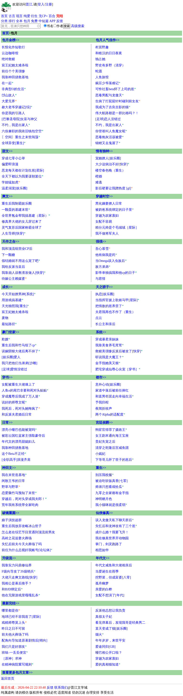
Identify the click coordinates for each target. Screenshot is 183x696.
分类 (4, 21)
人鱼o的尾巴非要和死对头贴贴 (24, 390)
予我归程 (102, 402)
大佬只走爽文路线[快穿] (19, 577)
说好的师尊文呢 (13, 402)
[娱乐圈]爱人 (11, 357)
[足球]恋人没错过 (108, 119)
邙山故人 (8, 95)
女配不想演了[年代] (109, 595)
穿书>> (7, 377)
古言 (12, 16)
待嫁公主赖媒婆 (13, 278)
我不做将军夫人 (107, 233)
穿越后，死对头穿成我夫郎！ (23, 499)
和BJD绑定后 (11, 589)
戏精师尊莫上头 (13, 622)
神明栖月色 (103, 499)
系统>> (101, 332)
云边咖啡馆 (10, 53)
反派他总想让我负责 (110, 610)
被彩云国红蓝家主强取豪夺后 (23, 435)
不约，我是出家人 (15, 125)
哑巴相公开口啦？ (108, 652)
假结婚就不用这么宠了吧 (20, 261)
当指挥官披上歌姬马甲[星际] (116, 300)
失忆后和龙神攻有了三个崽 (115, 526)
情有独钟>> (104, 151)
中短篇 (44, 21)
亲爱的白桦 (103, 589)
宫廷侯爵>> (104, 422)
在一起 (7, 83)
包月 (27, 21)
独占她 (100, 59)
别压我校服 (103, 475)
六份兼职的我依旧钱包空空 (22, 131)
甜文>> (7, 151)
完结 (59, 16)
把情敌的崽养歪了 (108, 306)
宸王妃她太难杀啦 (15, 65)
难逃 (98, 182)
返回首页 (7, 678)
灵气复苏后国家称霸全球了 (22, 227)
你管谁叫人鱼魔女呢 (110, 131)
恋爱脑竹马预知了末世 (18, 493)
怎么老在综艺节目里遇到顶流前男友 (28, 532)
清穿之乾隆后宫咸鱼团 (112, 448)
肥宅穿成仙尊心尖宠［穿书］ (117, 369)
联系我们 (61, 687)
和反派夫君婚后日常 (17, 414)
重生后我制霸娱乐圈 (17, 203)
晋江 (29, 4)
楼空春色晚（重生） (110, 170)
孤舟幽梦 (102, 583)
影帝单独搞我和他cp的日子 (115, 272)
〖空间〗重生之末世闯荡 (20, 137)
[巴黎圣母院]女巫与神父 (19, 119)
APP (52, 21)
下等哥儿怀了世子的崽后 (113, 459)
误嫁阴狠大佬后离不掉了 (20, 351)
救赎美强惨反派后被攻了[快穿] (118, 351)
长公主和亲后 (105, 324)
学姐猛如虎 (10, 182)
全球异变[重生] (13, 143)
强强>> (101, 241)
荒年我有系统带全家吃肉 (20, 505)
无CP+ (43, 16)
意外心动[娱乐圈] (108, 384)
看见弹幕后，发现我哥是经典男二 (120, 622)
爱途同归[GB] (105, 646)
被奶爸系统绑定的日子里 (113, 209)
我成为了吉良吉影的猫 (112, 107)
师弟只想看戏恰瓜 (108, 487)
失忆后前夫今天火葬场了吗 (22, 544)
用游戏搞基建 (12, 300)
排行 (12, 21)
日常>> (7, 422)
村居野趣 (102, 47)
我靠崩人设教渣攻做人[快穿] (23, 272)
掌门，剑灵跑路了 (108, 544)
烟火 (98, 634)
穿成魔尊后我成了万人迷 (20, 396)
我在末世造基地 (13, 475)
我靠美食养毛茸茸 (108, 345)
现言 (19, 16)
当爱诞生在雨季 (107, 571)
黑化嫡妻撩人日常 (108, 203)
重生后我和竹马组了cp (18, 345)
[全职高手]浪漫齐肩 (16, 459)
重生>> (101, 468)
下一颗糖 (8, 255)
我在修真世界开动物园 (112, 538)
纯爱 (27, 16)
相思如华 (102, 550)
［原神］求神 (12, 658)
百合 (52, 16)
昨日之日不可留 (13, 628)
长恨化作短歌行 (13, 47)
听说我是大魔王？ (108, 357)
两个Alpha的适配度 (109, 414)
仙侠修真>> (104, 513)
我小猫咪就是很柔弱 (110, 505)
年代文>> (103, 558)
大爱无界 (8, 101)
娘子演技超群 (12, 520)
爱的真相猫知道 (107, 664)
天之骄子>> (104, 287)
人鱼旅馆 (102, 77)
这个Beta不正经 (13, 454)
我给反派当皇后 (13, 267)
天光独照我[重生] (14, 306)
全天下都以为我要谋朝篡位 (22, 176)
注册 (48, 4)
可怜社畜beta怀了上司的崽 (114, 89)
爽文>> (7, 196)
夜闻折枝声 (103, 408)
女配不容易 (103, 221)
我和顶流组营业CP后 (17, 248)
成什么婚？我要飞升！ (112, 532)
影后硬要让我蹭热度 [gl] (113, 188)
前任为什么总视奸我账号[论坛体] (26, 550)
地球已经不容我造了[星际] (21, 616)
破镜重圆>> (10, 513)
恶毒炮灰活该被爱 (108, 137)
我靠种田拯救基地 (15, 77)
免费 (34, 21)
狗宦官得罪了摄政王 (110, 429)
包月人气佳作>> (108, 40)
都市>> (101, 377)
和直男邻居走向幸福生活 (113, 396)
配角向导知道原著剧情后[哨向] (24, 640)
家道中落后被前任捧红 (112, 390)
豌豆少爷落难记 (107, 83)
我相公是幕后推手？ (17, 583)
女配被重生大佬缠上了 (18, 384)
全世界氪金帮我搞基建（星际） (25, 215)
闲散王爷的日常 (13, 481)
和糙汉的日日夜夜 (108, 53)
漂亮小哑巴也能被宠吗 (18, 429)
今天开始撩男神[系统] (18, 294)
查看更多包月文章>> (17, 672)
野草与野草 (10, 487)
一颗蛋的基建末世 (15, 209)
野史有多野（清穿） (110, 65)
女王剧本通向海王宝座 (112, 435)
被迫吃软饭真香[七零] (111, 481)
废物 (5, 318)
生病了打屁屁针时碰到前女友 (117, 101)
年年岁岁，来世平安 (110, 640)
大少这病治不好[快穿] (111, 164)
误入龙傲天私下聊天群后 (113, 520)
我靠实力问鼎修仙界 (17, 565)
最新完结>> (10, 603)
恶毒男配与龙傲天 (108, 95)
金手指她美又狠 (107, 363)
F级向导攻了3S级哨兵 (18, 571)
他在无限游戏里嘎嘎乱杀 (20, 595)
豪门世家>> (10, 332)
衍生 (34, 16)
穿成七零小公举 (13, 158)
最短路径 (8, 324)
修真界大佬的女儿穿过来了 (22, 221)
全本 (19, 21)
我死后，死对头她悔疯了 (20, 408)
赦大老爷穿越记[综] (16, 107)
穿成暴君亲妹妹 (107, 339)
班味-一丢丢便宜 (14, 652)
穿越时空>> (104, 196)
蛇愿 (98, 71)
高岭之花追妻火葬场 (17, 538)
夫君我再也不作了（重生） (115, 312)
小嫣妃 (100, 454)
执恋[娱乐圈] (104, 294)
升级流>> (9, 558)
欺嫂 (5, 339)
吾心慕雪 (102, 248)
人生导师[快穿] (13, 233)
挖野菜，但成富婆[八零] (113, 577)
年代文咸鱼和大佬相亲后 (113, 565)
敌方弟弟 (102, 267)
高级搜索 (77, 26)
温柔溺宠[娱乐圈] (14, 188)
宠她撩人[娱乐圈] (108, 158)
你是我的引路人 (13, 113)
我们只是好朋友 (13, 646)
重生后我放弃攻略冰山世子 (22, 526)
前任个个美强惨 (13, 71)
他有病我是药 (105, 255)
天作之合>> (10, 241)
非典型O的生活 (13, 89)
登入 (41, 4)
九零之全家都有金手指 (112, 493)
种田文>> (9, 468)
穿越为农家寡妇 (107, 215)
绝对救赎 (8, 59)
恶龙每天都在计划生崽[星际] (23, 170)
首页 (4, 16)
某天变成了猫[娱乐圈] (111, 628)
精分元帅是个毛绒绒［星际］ (117, 227)
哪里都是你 (10, 610)
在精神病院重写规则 (17, 664)
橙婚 (98, 176)
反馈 (59, 21)
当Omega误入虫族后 (110, 261)
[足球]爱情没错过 (14, 369)
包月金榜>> (10, 40)
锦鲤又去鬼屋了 (107, 143)
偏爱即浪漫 (10, 164)
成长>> (7, 287)
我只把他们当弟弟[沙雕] (19, 363)
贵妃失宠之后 (105, 441)
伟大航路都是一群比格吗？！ (117, 113)
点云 (98, 318)
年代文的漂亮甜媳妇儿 (18, 441)
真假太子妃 (103, 616)
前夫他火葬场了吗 (15, 634)
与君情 (100, 278)
